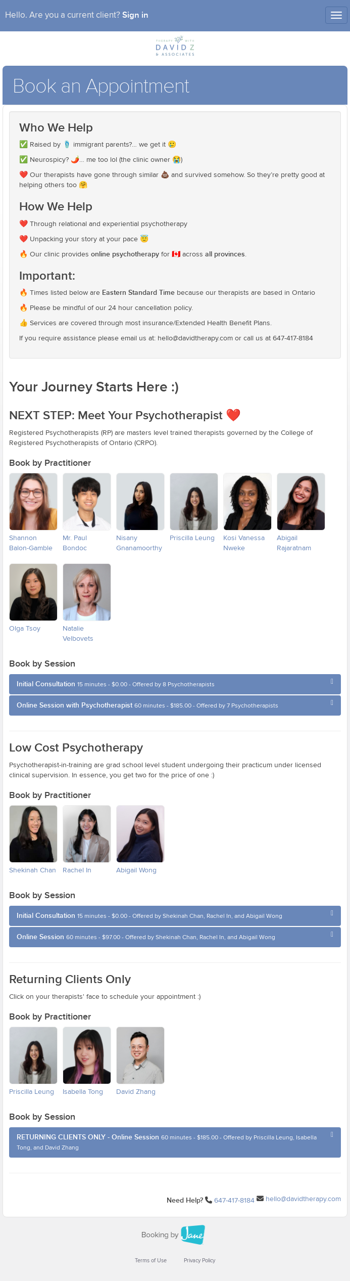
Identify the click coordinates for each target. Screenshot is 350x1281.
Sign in (135, 15)
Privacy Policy (199, 1260)
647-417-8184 (234, 1200)
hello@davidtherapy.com (303, 1199)
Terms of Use (151, 1260)
